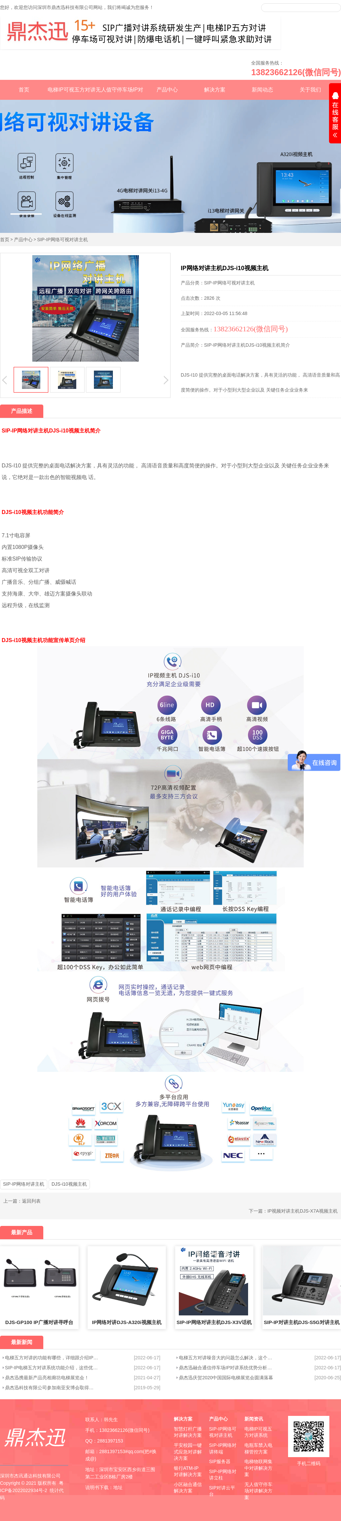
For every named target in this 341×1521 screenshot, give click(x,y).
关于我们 (310, 89)
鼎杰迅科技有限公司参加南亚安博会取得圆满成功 (51, 1387)
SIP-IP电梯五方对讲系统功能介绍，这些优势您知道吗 (51, 1367)
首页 (24, 89)
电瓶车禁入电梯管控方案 (258, 1448)
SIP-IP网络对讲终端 (222, 1448)
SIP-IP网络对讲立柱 (222, 1475)
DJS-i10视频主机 (69, 1184)
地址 (118, 1487)
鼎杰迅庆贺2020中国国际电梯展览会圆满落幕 (226, 1377)
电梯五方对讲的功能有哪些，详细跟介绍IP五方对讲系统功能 (51, 1357)
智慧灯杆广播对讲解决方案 (188, 1432)
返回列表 (31, 1201)
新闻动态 (262, 89)
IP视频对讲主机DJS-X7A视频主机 (302, 1211)
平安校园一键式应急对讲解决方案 (188, 1451)
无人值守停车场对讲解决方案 (258, 1491)
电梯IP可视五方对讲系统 (258, 1432)
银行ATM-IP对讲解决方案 (188, 1471)
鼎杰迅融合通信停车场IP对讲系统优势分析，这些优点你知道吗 (227, 1367)
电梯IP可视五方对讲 (71, 89)
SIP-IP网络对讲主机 (23, 1184)
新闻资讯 (253, 1419)
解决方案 (214, 89)
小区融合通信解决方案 (188, 1488)
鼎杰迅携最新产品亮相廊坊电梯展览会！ (47, 1377)
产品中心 (167, 89)
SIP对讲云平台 (222, 1491)
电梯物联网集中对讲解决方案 (258, 1468)
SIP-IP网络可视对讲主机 (62, 239)
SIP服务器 (220, 1461)
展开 (335, 115)
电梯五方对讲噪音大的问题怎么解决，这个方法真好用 (227, 1357)
